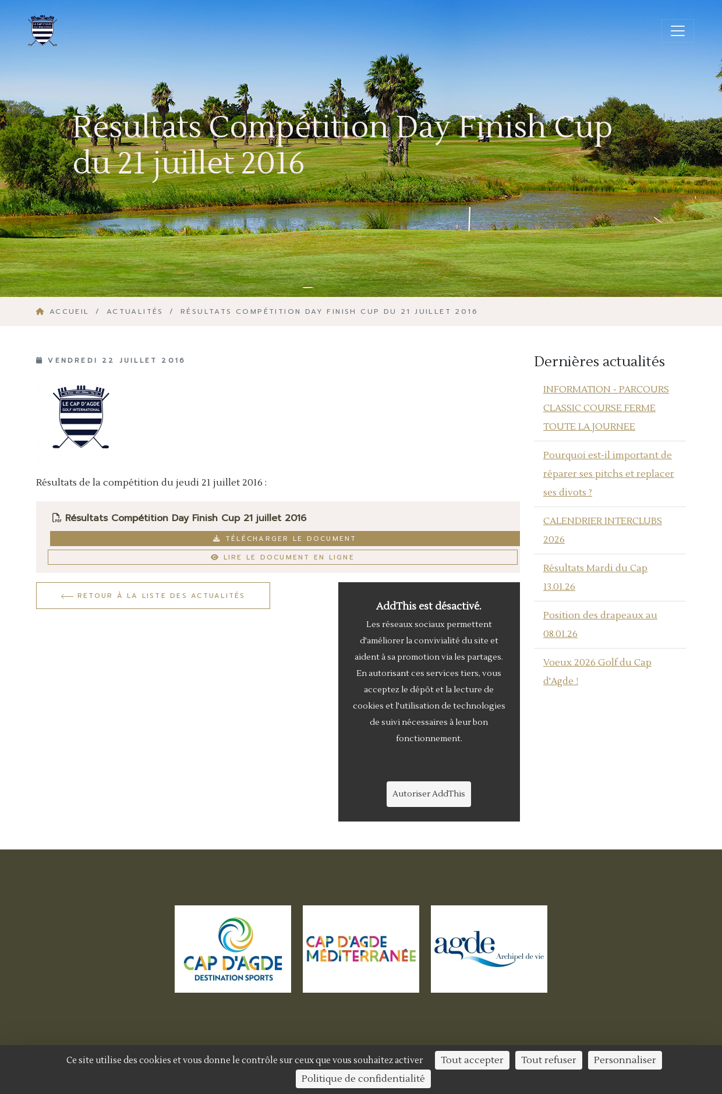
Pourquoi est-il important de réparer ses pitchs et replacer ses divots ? (608, 473)
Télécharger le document (284, 538)
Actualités (135, 311)
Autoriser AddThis (428, 794)
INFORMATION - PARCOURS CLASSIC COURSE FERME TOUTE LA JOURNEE (606, 408)
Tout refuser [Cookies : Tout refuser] (548, 1060)
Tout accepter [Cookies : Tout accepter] (472, 1060)
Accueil (64, 311)
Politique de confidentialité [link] (363, 1079)
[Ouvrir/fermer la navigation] (677, 31)
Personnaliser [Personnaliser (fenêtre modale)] (625, 1060)
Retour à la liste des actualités (153, 595)
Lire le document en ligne (283, 557)
